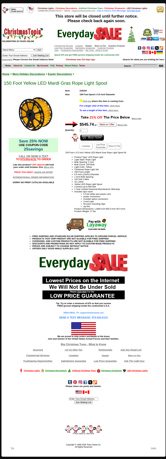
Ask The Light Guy (134, 361)
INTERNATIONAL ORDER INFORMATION (33, 177)
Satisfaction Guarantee (85, 48)
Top (12, 448)
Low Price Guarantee (63, 48)
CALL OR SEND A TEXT (33, 156)
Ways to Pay (134, 355)
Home (5, 74)
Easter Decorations (60, 74)
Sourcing (38, 350)
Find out (87, 101)
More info (49, 167)
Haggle (105, 355)
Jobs (56, 50)
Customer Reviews (105, 48)
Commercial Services (63, 46)
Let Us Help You (73, 350)
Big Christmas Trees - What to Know (83, 344)
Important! (7, 59)
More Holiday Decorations (29, 74)
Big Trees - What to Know (97, 50)
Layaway (79, 46)
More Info (136, 118)
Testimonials (105, 350)
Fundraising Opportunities (72, 50)
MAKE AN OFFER (44, 172)
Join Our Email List (130, 350)
